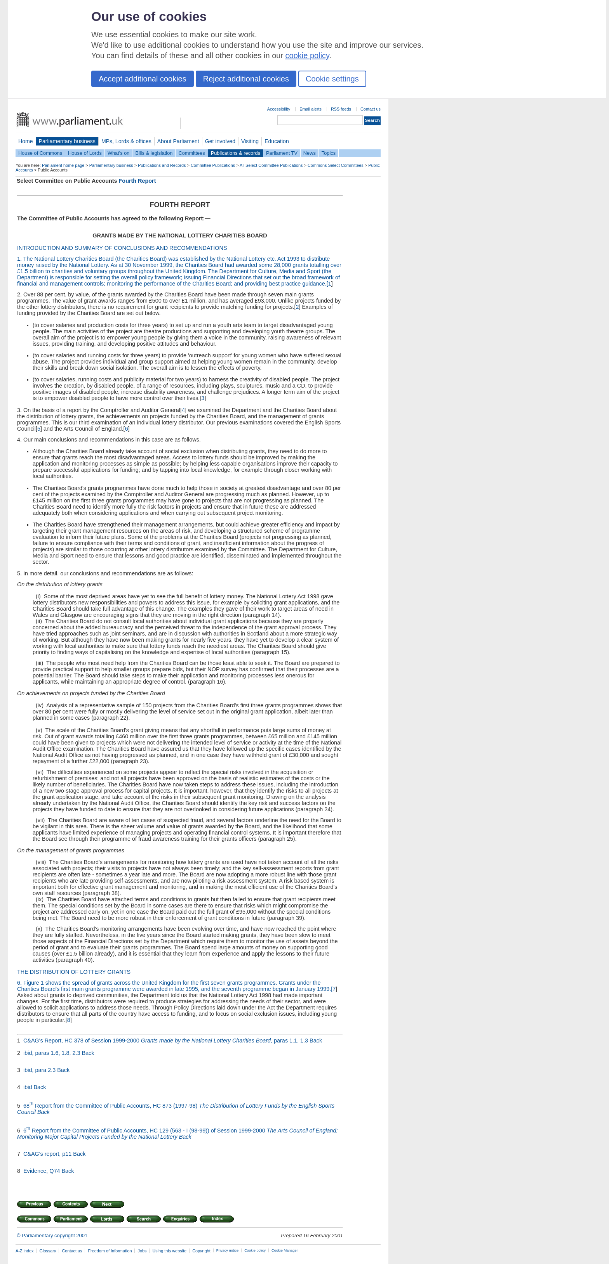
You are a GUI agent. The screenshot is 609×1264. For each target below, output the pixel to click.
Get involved (220, 141)
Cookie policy (255, 1250)
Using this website (169, 1250)
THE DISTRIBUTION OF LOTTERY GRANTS (73, 972)
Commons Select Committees (336, 165)
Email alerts (310, 109)
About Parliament (178, 141)
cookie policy (307, 55)
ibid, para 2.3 (40, 1070)
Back (316, 1040)
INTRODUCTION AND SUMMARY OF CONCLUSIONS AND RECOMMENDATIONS (122, 248)
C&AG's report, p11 (48, 1154)
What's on (119, 153)
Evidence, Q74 (42, 1171)
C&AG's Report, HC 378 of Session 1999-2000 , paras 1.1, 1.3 (166, 1040)
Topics (329, 153)
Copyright (201, 1250)
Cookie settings (332, 78)
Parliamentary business (67, 141)
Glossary (48, 1250)
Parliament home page (63, 165)
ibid (28, 1087)
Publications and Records (162, 165)
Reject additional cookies (246, 78)
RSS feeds (341, 109)
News (309, 153)
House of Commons (40, 153)
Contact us (370, 109)
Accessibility (278, 109)
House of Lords (85, 153)
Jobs (141, 1250)
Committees (191, 153)
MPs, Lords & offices (126, 141)
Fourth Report (137, 181)
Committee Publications (213, 165)
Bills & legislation (153, 153)
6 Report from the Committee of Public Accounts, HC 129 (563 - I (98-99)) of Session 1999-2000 (177, 1133)
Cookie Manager (284, 1250)
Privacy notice (227, 1250)
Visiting (250, 141)
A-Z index (25, 1250)
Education (276, 141)
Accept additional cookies (142, 78)
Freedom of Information (110, 1250)
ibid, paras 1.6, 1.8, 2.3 (52, 1053)
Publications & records (235, 153)
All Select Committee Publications (271, 165)
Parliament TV (282, 153)
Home (25, 141)
